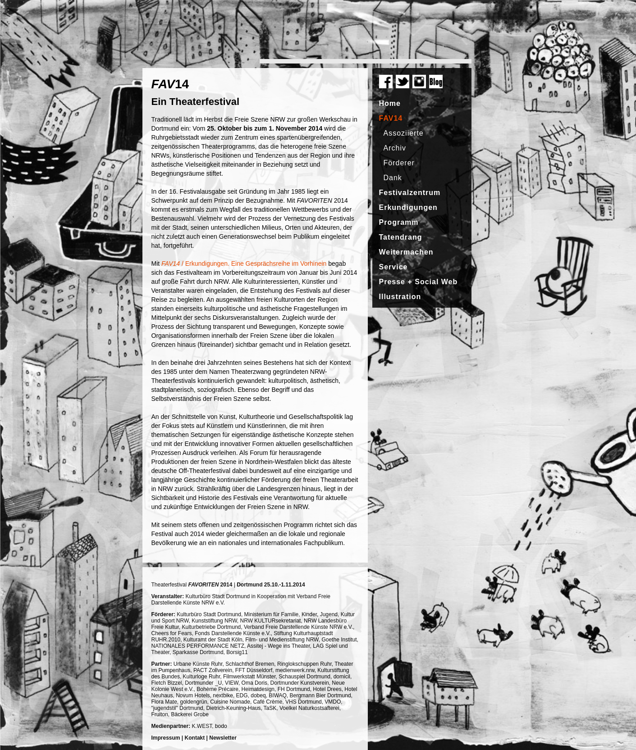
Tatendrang (400, 237)
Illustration (400, 296)
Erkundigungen (408, 207)
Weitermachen (406, 252)
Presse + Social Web (418, 282)
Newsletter (223, 738)
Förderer (399, 163)
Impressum (165, 738)
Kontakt (195, 738)
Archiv (395, 148)
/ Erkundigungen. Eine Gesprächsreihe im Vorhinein (243, 263)
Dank (393, 178)
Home (390, 103)
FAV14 (391, 118)
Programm (399, 222)
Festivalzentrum (410, 192)
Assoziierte (404, 133)
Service (393, 267)
